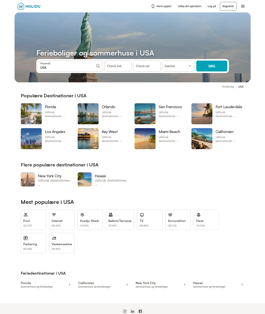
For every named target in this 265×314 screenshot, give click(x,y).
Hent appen (161, 6)
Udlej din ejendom (189, 6)
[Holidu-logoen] (37, 6)
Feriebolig (228, 86)
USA (240, 86)
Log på (212, 6)
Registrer (228, 6)
